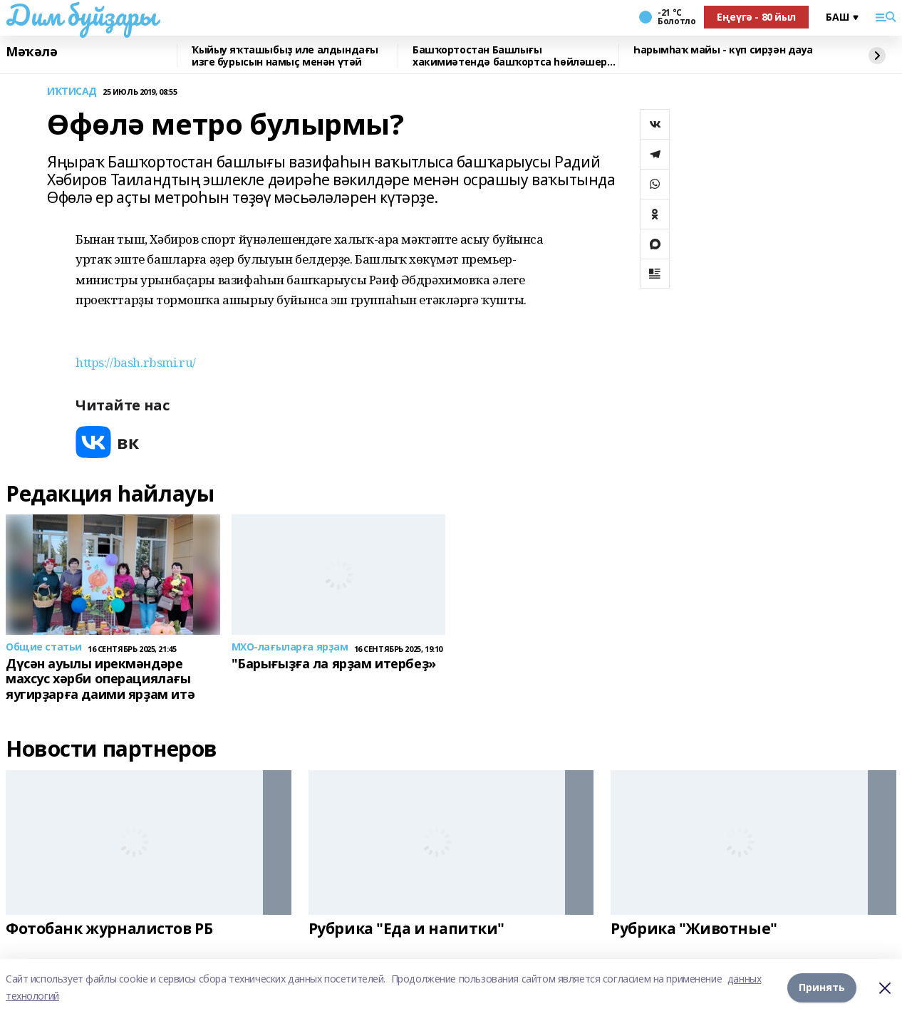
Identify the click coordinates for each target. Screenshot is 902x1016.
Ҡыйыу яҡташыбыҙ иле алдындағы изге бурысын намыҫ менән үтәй (285, 56)
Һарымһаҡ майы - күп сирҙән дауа (723, 50)
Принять (822, 987)
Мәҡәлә (31, 52)
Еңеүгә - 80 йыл (756, 17)
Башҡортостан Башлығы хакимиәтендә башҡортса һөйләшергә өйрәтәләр (515, 56)
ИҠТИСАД (72, 91)
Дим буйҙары (81, 15)
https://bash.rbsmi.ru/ (136, 362)
